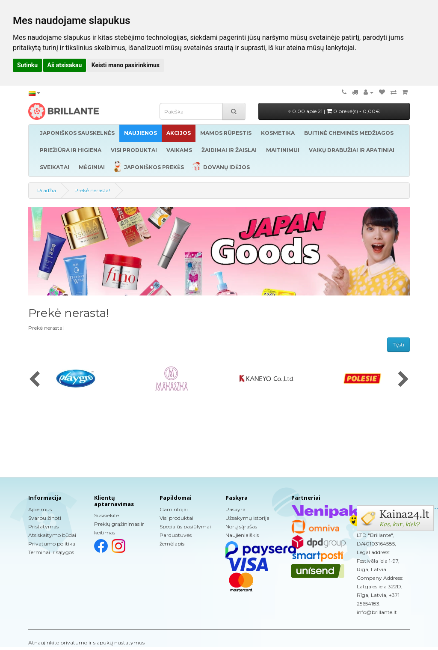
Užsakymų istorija (247, 518)
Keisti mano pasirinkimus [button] (126, 65)
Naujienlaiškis (242, 535)
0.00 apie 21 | (334, 111)
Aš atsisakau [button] (64, 65)
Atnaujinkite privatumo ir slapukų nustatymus (86, 642)
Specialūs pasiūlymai (185, 526)
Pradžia (46, 190)
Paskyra (235, 509)
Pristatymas (43, 526)
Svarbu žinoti (44, 518)
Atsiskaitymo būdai (52, 535)
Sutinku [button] (27, 65)
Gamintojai (174, 509)
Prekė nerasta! (92, 190)
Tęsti (398, 344)
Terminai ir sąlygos (51, 552)
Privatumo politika (51, 543)
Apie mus (40, 509)
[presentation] (34, 380)
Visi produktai (176, 518)
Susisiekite (106, 515)
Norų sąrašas (241, 526)
